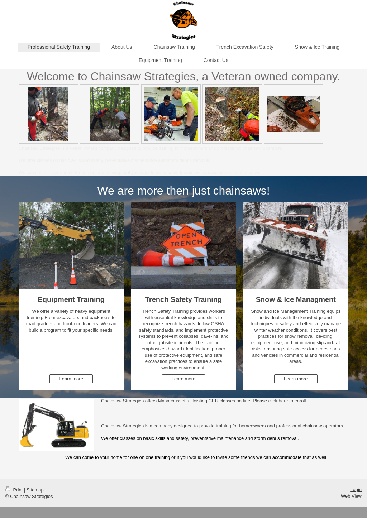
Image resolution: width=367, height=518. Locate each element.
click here (278, 400)
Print (14, 490)
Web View (351, 496)
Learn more (71, 379)
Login (356, 489)
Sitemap (35, 490)
